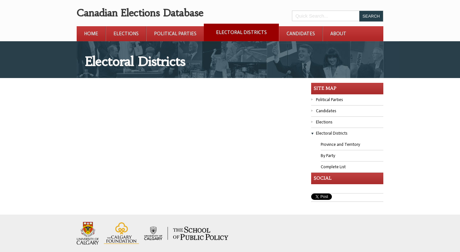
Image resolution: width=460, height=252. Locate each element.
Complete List (333, 166)
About (338, 33)
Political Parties (175, 33)
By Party (328, 155)
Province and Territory (340, 144)
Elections (126, 33)
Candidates (301, 33)
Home (91, 33)
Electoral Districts (241, 32)
